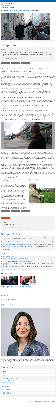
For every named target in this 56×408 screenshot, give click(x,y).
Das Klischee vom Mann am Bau (9, 259)
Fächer (22, 10)
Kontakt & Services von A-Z (7, 393)
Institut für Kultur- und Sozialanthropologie (13, 226)
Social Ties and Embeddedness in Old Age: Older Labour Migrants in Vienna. (17, 241)
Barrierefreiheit (37, 401)
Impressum (31, 401)
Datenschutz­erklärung (44, 401)
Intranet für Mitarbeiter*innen (7, 392)
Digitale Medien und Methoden (8, 267)
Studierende (4, 371)
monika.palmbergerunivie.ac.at (7, 304)
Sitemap (26, 401)
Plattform (8, 7)
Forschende (4, 372)
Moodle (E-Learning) (6, 386)
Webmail (3, 390)
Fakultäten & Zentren (6, 389)
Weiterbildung (4, 374)
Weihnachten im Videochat (8, 266)
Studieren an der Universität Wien (8, 380)
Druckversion (52, 401)
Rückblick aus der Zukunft (7, 263)
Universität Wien (8, 10)
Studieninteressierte (6, 369)
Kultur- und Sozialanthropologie (29, 10)
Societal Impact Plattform (16, 10)
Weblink (2, 305)
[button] (5, 63)
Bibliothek (4, 385)
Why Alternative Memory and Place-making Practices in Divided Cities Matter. (17, 240)
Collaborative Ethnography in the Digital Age (25, 261)
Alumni (3, 375)
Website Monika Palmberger (8, 256)
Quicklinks (7, 1)
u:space (3, 383)
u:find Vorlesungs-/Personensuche (8, 382)
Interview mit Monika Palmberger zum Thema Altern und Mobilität (15, 258)
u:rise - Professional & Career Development (10, 387)
